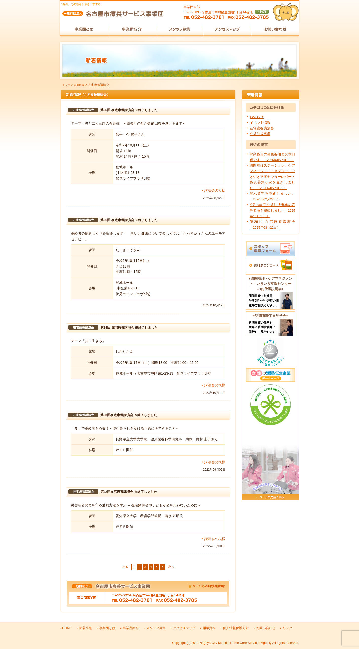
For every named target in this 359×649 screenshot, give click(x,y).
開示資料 (209, 628)
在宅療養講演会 (262, 128)
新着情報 (79, 85)
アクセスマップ (184, 628)
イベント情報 (260, 123)
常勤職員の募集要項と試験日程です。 (272, 157)
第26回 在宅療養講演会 (272, 224)
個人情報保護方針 (236, 628)
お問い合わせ (265, 628)
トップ (66, 85)
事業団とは (107, 628)
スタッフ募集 (156, 628)
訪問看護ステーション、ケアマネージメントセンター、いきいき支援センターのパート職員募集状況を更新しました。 (272, 176)
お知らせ (257, 117)
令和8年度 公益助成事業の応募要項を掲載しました (272, 210)
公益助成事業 (260, 134)
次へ (171, 567)
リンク (287, 628)
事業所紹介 (131, 628)
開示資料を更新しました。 (272, 196)
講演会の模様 (214, 190)
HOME (67, 628)
